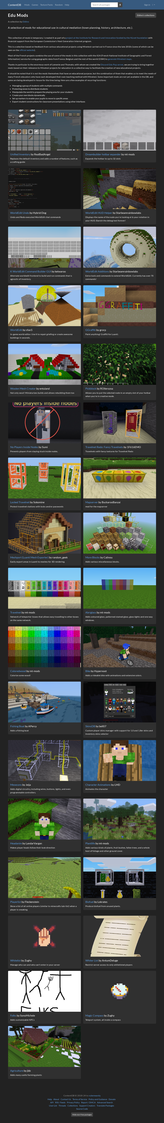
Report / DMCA (88, 1102)
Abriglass (91, 612)
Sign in (147, 4)
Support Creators (87, 1105)
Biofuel (89, 901)
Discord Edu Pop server (112, 64)
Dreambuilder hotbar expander (103, 154)
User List (53, 1105)
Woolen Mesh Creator (23, 388)
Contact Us (66, 1099)
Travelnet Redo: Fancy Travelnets (104, 447)
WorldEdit (16, 329)
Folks (13, 1015)
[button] (153, 4)
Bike (88, 671)
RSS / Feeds (60, 1102)
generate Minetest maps (120, 59)
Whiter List (92, 960)
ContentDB (14, 4)
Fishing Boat (17, 726)
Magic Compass (94, 1015)
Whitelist (15, 960)
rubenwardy (95, 1095)
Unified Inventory (20, 154)
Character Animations (98, 784)
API (52, 1102)
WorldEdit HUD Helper (99, 212)
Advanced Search (105, 1102)
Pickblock (91, 388)
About (56, 1099)
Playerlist (16, 901)
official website (27, 50)
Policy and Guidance (98, 1099)
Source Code (82, 1108)
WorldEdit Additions (97, 271)
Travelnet (16, 612)
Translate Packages (105, 1105)
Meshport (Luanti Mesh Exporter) (29, 557)
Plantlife (90, 843)
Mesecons (16, 784)
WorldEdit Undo (20, 212)
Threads (62, 1105)
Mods (27, 4)
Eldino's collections (145, 15)
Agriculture (17, 1070)
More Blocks (92, 557)
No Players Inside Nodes (24, 447)
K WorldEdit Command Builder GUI (31, 271)
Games (35, 4)
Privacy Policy (73, 1102)
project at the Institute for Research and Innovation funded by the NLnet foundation (107, 37)
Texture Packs (46, 4)
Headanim (16, 843)
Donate (112, 1099)
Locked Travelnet (20, 502)
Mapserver (91, 502)
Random (59, 4)
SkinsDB (90, 726)
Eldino (26, 21)
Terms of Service (80, 1099)
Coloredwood (18, 671)
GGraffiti (90, 329)
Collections (72, 1105)
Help (67, 4)
